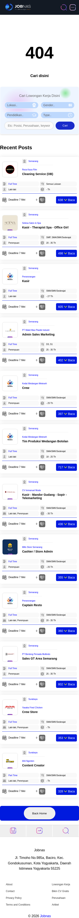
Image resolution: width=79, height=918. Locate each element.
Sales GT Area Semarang (39, 658)
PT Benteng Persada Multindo (36, 654)
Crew (25, 388)
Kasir (25, 281)
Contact (10, 891)
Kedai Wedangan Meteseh (34, 383)
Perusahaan (59, 897)
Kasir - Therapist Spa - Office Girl (45, 227)
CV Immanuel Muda (31, 490)
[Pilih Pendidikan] (21, 115)
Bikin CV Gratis (60, 891)
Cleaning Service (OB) (37, 174)
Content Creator (33, 765)
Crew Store (30, 712)
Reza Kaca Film (29, 169)
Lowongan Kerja (61, 884)
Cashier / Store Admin (37, 551)
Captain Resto (32, 605)
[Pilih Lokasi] (21, 105)
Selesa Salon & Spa (31, 223)
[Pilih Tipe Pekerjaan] (58, 115)
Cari (65, 125)
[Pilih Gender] (58, 105)
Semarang (33, 161)
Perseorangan (28, 277)
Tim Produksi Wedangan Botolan (45, 441)
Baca (66, 199)
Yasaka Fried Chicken (32, 707)
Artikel (55, 904)
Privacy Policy (14, 897)
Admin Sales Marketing (38, 334)
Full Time (12, 184)
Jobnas (45, 916)
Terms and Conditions (18, 904)
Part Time (12, 775)
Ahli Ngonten (28, 761)
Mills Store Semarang (32, 547)
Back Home (39, 813)
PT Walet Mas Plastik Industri (36, 330)
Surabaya (32, 699)
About (9, 884)
